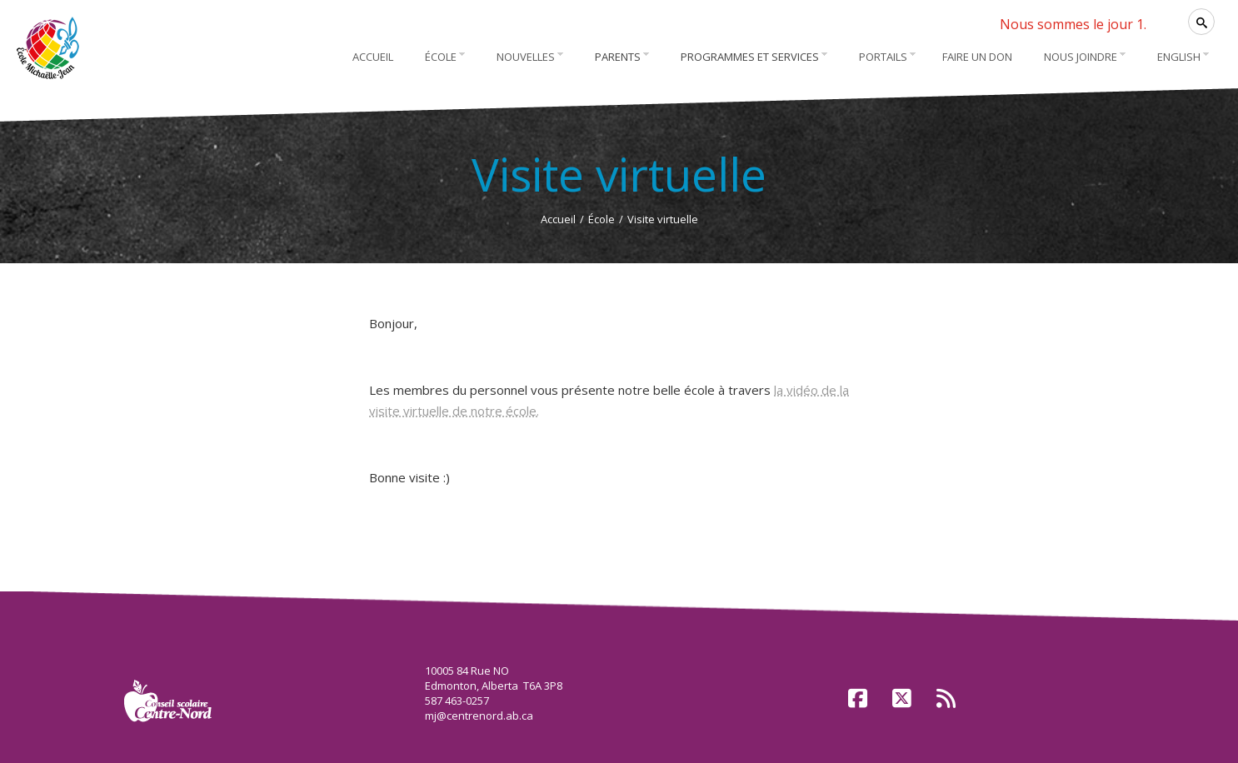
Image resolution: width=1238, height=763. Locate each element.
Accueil (558, 219)
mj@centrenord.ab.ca (479, 715)
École (601, 219)
